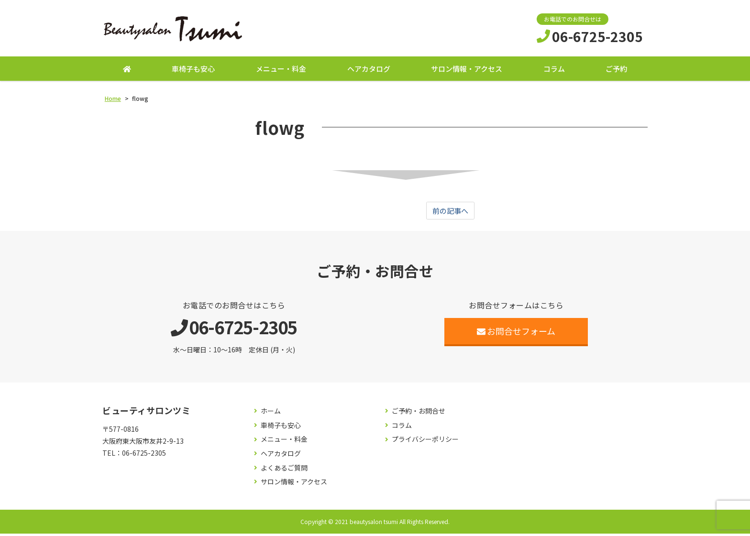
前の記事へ (450, 213)
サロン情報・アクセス (466, 71)
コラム (554, 71)
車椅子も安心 (193, 71)
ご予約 (616, 71)
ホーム (271, 413)
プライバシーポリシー (425, 442)
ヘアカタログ (368, 71)
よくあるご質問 (284, 470)
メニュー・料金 (281, 71)
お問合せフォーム (516, 334)
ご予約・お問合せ (418, 413)
